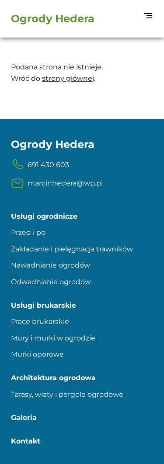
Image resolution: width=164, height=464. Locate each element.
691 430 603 (40, 165)
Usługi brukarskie (43, 305)
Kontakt (25, 441)
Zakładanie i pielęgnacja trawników (72, 249)
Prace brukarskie (40, 321)
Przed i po (28, 232)
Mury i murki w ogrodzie (53, 338)
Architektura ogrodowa (53, 378)
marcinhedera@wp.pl (57, 183)
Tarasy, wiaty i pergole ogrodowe (67, 394)
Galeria (24, 417)
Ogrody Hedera (52, 18)
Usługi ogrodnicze (44, 216)
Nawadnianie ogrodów (50, 265)
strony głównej (68, 78)
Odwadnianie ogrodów (51, 282)
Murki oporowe (37, 354)
